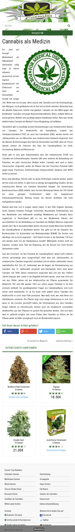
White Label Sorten (13, 504)
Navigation (37, 33)
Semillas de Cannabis (14, 499)
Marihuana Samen (12, 479)
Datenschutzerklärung (49, 504)
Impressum (44, 499)
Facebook (45, 515)
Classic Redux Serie (13, 489)
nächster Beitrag (64, 341)
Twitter (44, 520)
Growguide (44, 479)
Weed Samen (10, 484)
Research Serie (11, 494)
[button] (10, 331)
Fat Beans (44, 489)
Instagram (45, 525)
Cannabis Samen (12, 474)
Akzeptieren (39, 529)
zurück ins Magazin (37, 341)
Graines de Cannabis (48, 494)
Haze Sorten (45, 484)
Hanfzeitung (45, 474)
